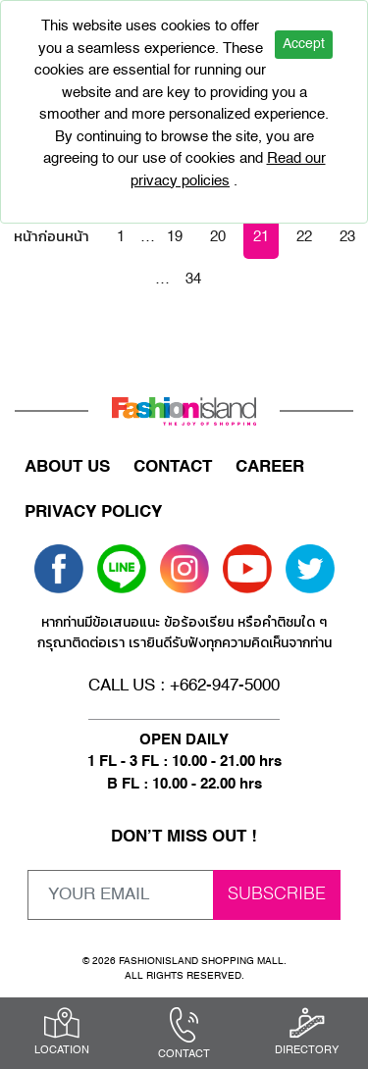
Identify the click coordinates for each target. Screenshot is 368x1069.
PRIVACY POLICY (93, 512)
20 (218, 236)
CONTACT (172, 467)
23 (347, 236)
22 (304, 236)
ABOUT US (67, 467)
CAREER (270, 467)
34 (193, 279)
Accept (304, 44)
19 (175, 236)
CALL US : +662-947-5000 (184, 686)
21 (261, 236)
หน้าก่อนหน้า (51, 236)
